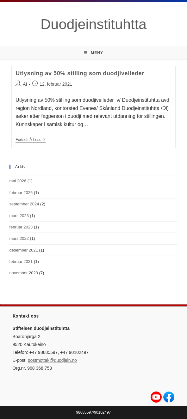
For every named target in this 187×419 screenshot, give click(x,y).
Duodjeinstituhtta (93, 24)
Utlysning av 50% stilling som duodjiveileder (80, 73)
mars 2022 (19, 238)
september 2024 (24, 204)
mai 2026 (17, 181)
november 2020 (23, 272)
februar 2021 (21, 261)
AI (25, 84)
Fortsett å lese (30, 139)
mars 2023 (19, 215)
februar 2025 (21, 192)
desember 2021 (23, 250)
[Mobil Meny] (93, 52)
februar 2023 (21, 227)
